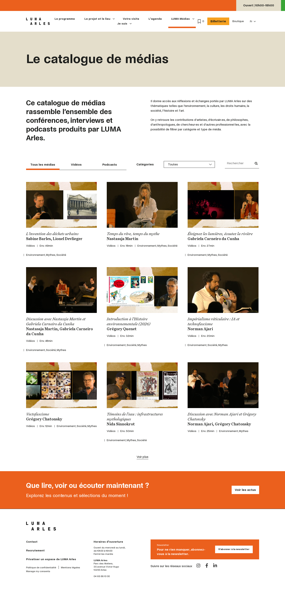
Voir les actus (245, 489)
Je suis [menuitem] (122, 23)
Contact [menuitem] (31, 541)
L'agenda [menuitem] (155, 18)
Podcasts (109, 164)
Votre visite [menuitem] (131, 18)
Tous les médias (42, 164)
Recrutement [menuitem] (35, 550)
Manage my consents (38, 571)
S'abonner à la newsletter (234, 549)
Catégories (145, 164)
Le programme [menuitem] (65, 18)
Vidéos (76, 164)
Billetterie (218, 21)
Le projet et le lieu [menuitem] (97, 18)
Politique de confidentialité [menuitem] (41, 568)
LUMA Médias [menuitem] (180, 18)
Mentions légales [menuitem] (70, 568)
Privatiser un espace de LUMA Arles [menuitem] (51, 559)
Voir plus (142, 456)
